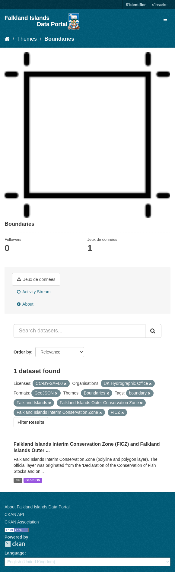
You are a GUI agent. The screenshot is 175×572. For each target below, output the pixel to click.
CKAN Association (22, 522)
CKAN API (14, 514)
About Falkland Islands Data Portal (37, 506)
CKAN (15, 544)
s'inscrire (159, 4)
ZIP (17, 480)
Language (14, 553)
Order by (22, 352)
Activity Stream (33, 291)
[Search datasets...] (79, 331)
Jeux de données (36, 279)
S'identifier (136, 4)
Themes (27, 39)
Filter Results (31, 422)
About (25, 304)
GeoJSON (32, 480)
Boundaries (59, 39)
